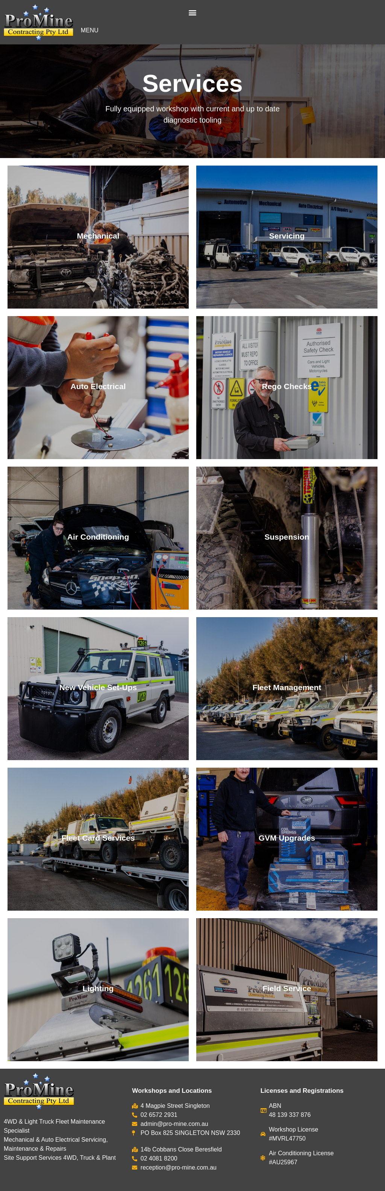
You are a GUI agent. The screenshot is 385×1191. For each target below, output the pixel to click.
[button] (192, 12)
